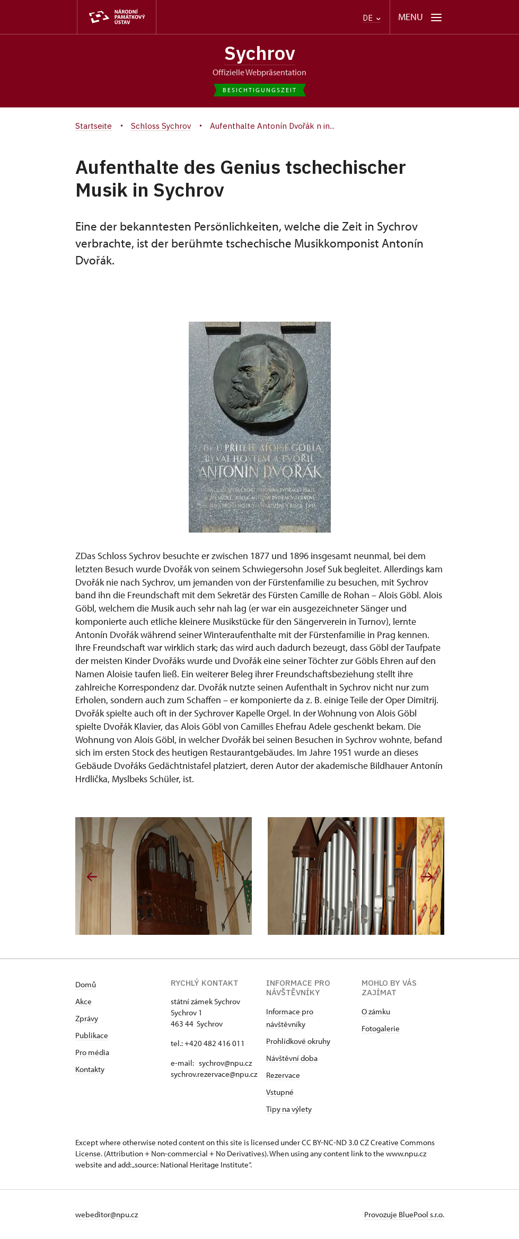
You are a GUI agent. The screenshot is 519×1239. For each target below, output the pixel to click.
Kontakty (89, 1069)
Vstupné (280, 1092)
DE (372, 18)
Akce (83, 1001)
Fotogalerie (381, 1028)
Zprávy (86, 1018)
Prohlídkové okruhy (298, 1041)
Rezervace (283, 1075)
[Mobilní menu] (420, 17)
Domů (85, 984)
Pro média (92, 1052)
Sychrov (259, 52)
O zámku (376, 1011)
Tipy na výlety (289, 1109)
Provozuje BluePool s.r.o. (404, 1214)
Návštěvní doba (292, 1058)
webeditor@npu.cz (106, 1214)
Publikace (91, 1035)
